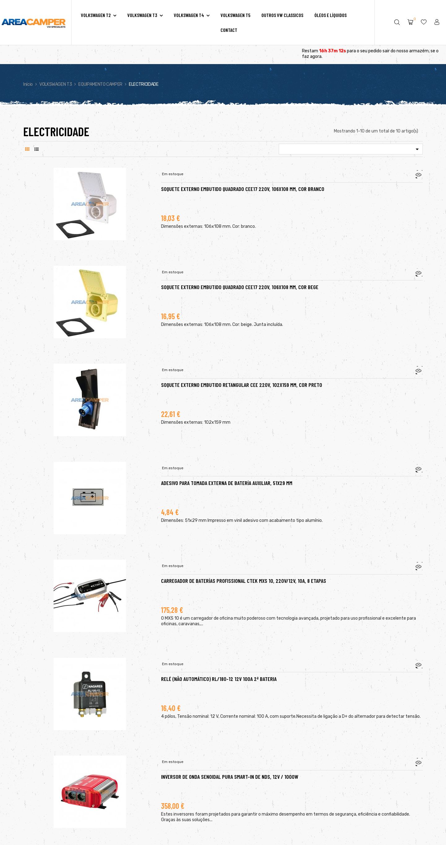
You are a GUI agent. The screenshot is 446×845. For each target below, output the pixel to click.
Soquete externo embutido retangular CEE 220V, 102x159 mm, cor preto (241, 384)
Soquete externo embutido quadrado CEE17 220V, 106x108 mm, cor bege (239, 287)
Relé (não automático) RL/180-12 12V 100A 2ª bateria (219, 678)
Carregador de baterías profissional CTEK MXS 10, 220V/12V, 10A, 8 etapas (243, 580)
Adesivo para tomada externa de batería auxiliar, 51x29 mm (226, 482)
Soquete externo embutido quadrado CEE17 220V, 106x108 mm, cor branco (242, 188)
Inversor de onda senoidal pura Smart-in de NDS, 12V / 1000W (229, 776)
